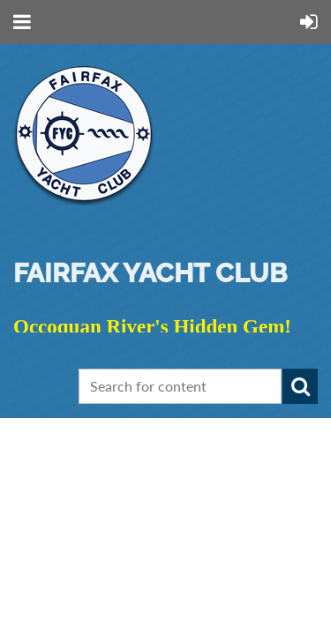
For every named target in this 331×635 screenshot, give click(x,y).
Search (300, 386)
